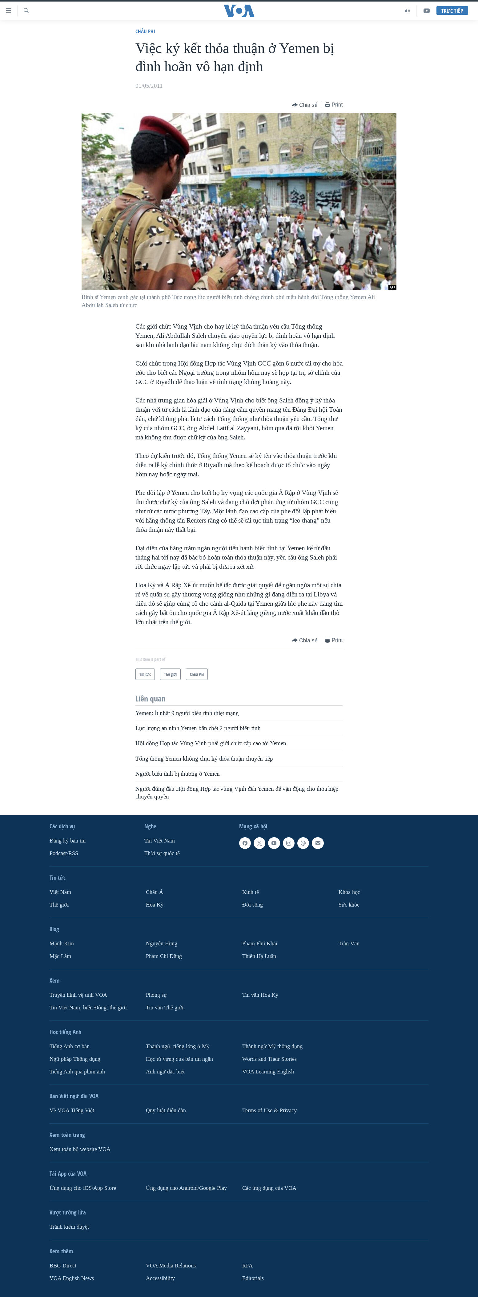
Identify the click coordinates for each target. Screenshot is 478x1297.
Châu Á (154, 892)
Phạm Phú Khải (259, 943)
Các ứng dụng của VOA (269, 1188)
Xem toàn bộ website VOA (80, 1149)
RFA (247, 1265)
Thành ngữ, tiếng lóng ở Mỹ (178, 1046)
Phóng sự (156, 995)
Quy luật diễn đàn (166, 1110)
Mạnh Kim (62, 943)
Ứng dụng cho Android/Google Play (186, 1188)
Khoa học (349, 892)
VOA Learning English (268, 1071)
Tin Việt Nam (159, 840)
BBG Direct (63, 1265)
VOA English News (72, 1278)
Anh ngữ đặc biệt (165, 1071)
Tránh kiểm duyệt (69, 1226)
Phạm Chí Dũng (164, 956)
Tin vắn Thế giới (164, 1007)
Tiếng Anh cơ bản (70, 1046)
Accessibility (160, 1278)
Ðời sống (252, 904)
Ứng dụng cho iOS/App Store (83, 1188)
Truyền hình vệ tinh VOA (78, 995)
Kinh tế (250, 892)
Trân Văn (349, 943)
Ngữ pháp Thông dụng (75, 1059)
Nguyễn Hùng (161, 943)
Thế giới (59, 904)
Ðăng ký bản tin (68, 840)
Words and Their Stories (269, 1059)
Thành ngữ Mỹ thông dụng (272, 1046)
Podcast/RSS (64, 853)
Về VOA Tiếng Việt (72, 1110)
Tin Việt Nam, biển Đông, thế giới (88, 1007)
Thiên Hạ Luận (259, 956)
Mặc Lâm (60, 956)
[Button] (305, 105)
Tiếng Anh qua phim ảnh (77, 1071)
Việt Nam (60, 892)
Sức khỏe (349, 904)
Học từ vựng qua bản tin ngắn (179, 1059)
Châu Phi (145, 31)
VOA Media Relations (171, 1265)
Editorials (253, 1278)
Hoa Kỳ (154, 904)
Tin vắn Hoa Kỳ (260, 995)
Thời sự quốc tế (162, 853)
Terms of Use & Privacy (269, 1110)
